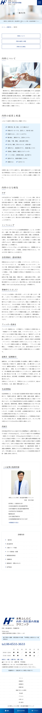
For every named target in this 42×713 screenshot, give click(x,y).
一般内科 (9, 540)
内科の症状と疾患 (21, 41)
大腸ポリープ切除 (12, 548)
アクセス (35, 710)
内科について (21, 36)
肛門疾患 (9, 567)
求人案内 (21, 702)
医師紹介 (21, 681)
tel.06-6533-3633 (13, 644)
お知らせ (21, 699)
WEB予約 (21, 710)
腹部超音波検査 (11, 555)
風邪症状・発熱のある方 (13, 563)
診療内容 (21, 687)
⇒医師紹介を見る (14, 522)
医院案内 (21, 684)
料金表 (21, 693)
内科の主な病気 (21, 46)
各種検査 (9, 559)
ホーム (21, 678)
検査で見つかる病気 (21, 690)
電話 (7, 710)
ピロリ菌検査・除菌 (12, 551)
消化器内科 (10, 544)
